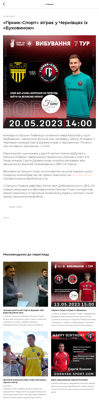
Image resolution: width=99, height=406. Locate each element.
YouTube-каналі (81, 175)
